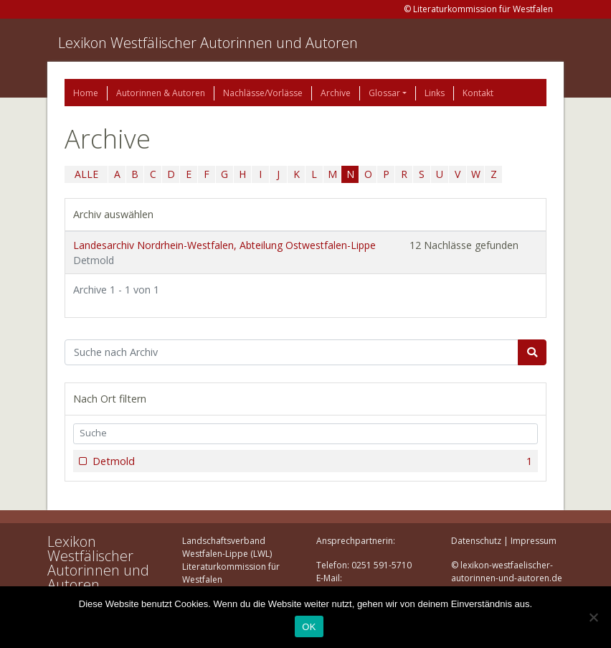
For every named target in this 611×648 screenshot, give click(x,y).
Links (435, 93)
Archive (336, 93)
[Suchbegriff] (291, 352)
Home (85, 93)
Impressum (533, 541)
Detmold (311, 461)
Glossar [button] (384, 93)
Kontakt (478, 93)
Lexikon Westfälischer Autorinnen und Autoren (208, 42)
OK (309, 626)
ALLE (86, 174)
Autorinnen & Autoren (160, 93)
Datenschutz (476, 541)
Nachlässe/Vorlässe (263, 93)
